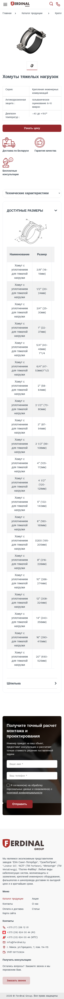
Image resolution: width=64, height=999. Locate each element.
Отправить (19, 804)
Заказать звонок (16, 980)
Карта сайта (9, 913)
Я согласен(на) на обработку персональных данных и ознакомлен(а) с (29, 789)
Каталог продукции (32, 13)
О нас (35, 903)
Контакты (8, 903)
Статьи (36, 909)
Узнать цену (32, 128)
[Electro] (20, 4)
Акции (35, 898)
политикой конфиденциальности (24, 792)
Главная (7, 13)
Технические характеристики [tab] (27, 193)
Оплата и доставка (13, 909)
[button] (51, 4)
